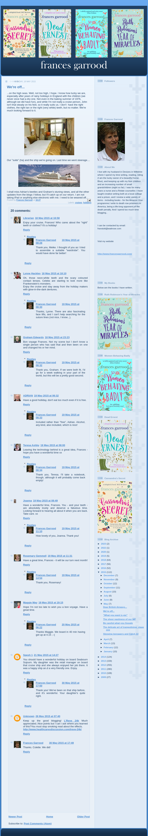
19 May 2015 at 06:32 (46, 395)
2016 (104, 568)
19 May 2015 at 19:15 (51, 602)
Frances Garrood (46, 240)
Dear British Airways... (115, 607)
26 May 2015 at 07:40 (48, 716)
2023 (104, 543)
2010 (104, 673)
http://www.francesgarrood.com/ (115, 253)
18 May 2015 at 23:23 (57, 337)
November (109, 579)
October (108, 583)
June (107, 599)
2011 (104, 669)
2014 (104, 657)
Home (49, 816)
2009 (104, 677)
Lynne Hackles (32, 273)
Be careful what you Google (118, 623)
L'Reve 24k (71, 720)
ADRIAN (28, 395)
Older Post (83, 816)
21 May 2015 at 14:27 (46, 655)
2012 (104, 665)
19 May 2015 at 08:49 (45, 500)
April (106, 639)
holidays (87, 203)
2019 (104, 556)
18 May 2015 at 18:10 (54, 273)
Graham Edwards (33, 337)
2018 (104, 560)
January (108, 651)
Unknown (28, 716)
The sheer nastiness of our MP (119, 619)
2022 (104, 547)
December (109, 575)
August (108, 591)
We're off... (108, 611)
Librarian (28, 218)
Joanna (27, 500)
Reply (26, 229)
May (106, 603)
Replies (31, 236)
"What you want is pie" (115, 615)
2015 (104, 572)
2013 (104, 661)
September (110, 587)
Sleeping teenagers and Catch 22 (120, 634)
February (109, 647)
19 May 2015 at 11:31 (60, 555)
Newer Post (15, 816)
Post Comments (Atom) (38, 823)
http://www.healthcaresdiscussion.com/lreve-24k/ (52, 729)
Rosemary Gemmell (34, 555)
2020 (104, 552)
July (106, 595)
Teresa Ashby (31, 445)
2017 (104, 564)
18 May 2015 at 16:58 (47, 218)
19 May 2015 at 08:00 (52, 445)
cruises (78, 203)
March (107, 643)
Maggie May (30, 602)
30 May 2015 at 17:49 (61, 742)
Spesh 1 (28, 655)
